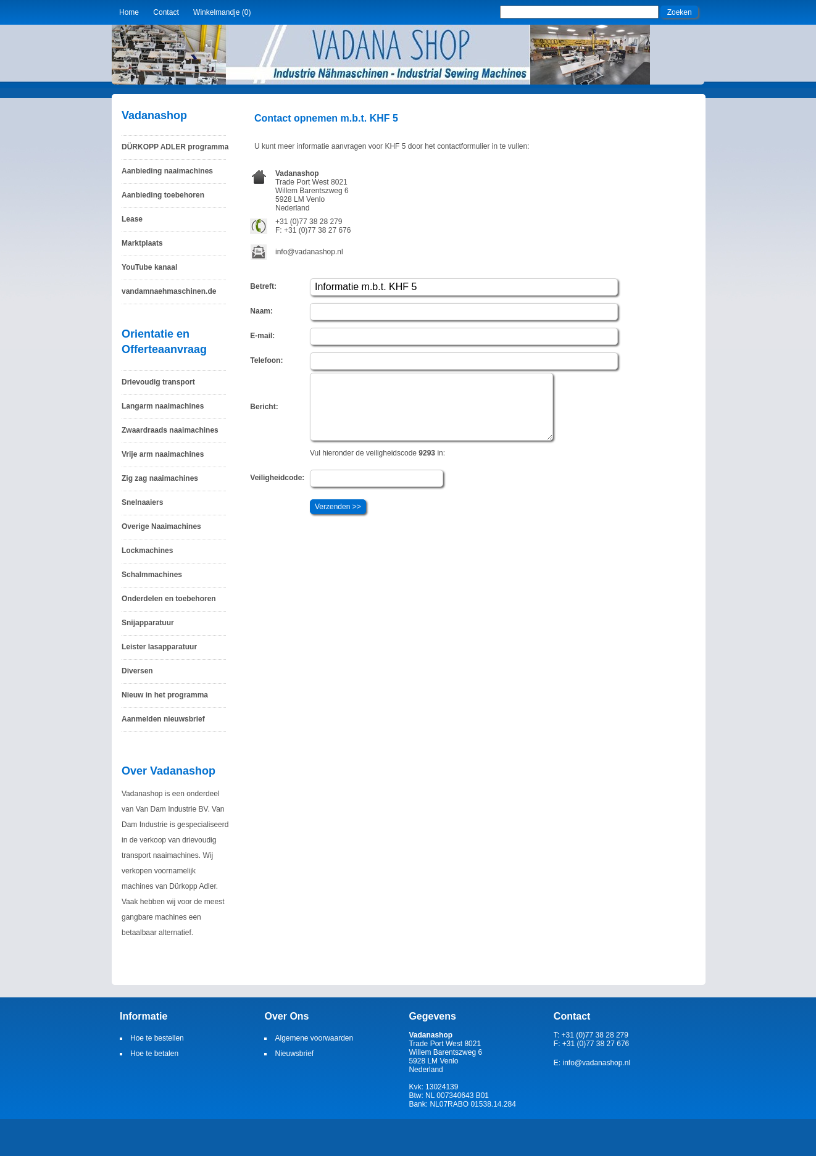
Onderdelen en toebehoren (169, 598)
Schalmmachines (152, 574)
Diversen (137, 671)
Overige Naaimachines (161, 526)
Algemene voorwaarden (314, 1038)
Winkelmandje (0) (222, 12)
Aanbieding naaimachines (167, 171)
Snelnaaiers (142, 502)
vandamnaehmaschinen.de (169, 291)
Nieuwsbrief (294, 1053)
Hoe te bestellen (157, 1038)
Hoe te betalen (154, 1053)
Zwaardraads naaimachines (170, 430)
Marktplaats (142, 243)
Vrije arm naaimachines (163, 454)
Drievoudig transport (158, 382)
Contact (165, 12)
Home (129, 12)
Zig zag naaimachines (160, 478)
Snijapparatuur (148, 622)
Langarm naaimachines (163, 406)
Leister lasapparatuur (159, 646)
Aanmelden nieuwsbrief (163, 719)
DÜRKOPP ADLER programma (175, 147)
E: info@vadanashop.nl (592, 1062)
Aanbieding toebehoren (163, 195)
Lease (132, 219)
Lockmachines (147, 550)
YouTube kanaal (149, 267)
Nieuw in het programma (165, 695)
